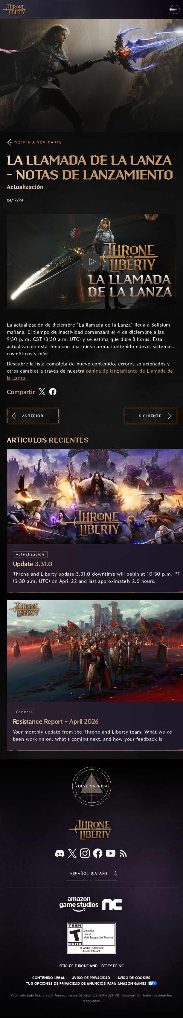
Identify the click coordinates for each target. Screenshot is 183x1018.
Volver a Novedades (38, 142)
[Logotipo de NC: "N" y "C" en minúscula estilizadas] (112, 905)
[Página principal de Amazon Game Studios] (79, 905)
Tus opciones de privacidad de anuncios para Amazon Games (91, 983)
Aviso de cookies (134, 978)
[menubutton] (175, 9)
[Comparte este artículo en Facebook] (53, 392)
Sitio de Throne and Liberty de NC (91, 966)
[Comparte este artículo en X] (42, 392)
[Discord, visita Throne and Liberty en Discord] (60, 854)
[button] (91, 261)
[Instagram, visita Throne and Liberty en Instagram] (85, 853)
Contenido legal (48, 978)
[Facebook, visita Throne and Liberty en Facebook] (98, 853)
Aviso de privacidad (91, 978)
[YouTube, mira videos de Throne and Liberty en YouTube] (110, 853)
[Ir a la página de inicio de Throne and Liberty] (15, 9)
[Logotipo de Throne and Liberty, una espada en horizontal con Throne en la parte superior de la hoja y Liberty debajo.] (91, 839)
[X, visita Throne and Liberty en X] (72, 854)
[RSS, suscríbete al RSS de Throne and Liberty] (123, 854)
